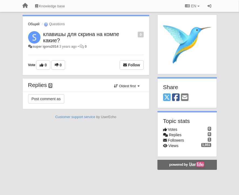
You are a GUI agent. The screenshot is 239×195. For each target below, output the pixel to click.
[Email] (184, 97)
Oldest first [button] (126, 86)
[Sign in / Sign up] (209, 6)
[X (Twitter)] (167, 97)
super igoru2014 (45, 46)
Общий (34, 24)
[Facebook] (176, 97)
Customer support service (75, 117)
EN (192, 6)
